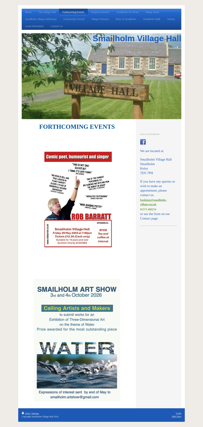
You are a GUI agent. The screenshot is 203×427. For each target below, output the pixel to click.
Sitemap (35, 413)
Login (178, 413)
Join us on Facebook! (150, 134)
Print (26, 413)
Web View (176, 416)
